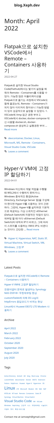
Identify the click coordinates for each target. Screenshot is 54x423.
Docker (28, 138)
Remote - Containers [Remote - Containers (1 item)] (26, 393)
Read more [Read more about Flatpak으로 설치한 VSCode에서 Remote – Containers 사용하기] (10, 129)
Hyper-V (12, 238)
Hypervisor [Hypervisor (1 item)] (37, 383)
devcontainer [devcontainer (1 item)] (19, 380)
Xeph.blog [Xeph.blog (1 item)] (16, 405)
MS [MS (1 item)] (36, 389)
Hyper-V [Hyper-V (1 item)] (29, 383)
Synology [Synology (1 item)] (7, 397)
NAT (34, 238)
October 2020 (12, 343)
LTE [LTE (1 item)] (17, 389)
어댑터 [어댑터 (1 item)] (6, 409)
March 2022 (11, 333)
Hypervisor (25, 238)
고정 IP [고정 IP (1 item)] (23, 405)
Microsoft (9, 142)
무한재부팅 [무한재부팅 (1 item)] (36, 405)
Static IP (42, 238)
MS (18, 142)
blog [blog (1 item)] (28, 376)
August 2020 (11, 352)
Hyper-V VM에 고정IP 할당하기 (26, 171)
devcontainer (15, 138)
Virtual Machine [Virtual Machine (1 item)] (17, 397)
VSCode (31, 147)
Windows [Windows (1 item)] (7, 405)
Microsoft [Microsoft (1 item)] (23, 389)
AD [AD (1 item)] (25, 376)
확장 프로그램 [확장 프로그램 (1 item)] (20, 409)
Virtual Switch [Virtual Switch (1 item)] (30, 397)
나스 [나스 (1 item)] (28, 405)
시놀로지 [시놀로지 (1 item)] (44, 405)
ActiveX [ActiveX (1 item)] (19, 376)
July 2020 (9, 357)
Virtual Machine (13, 242)
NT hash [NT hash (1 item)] (15, 393)
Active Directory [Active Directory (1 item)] (10, 376)
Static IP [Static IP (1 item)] (38, 393)
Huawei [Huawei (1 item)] (22, 383)
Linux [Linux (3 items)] (9, 388)
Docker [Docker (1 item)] (28, 380)
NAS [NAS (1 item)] (40, 389)
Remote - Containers (33, 142)
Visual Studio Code (15, 147)
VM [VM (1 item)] (34, 402)
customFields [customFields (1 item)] (9, 380)
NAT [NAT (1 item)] (44, 389)
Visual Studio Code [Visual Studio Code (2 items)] (18, 401)
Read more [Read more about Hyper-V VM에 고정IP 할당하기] (33, 229)
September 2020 (13, 347)
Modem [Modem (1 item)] (31, 389)
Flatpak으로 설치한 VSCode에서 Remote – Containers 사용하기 (26, 58)
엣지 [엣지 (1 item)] (12, 409)
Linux (36, 138)
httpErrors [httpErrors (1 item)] (14, 383)
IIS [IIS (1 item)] (43, 383)
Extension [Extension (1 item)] (41, 380)
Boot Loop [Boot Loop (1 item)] (35, 376)
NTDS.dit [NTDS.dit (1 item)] (7, 393)
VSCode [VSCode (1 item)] (39, 402)
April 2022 (10, 328)
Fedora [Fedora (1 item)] (6, 383)
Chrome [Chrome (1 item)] (43, 376)
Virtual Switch (31, 242)
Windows (9, 247)
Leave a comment (18, 151)
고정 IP (20, 247)
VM (42, 242)
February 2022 (12, 338)
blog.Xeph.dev (27, 5)
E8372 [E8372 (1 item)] (34, 380)
